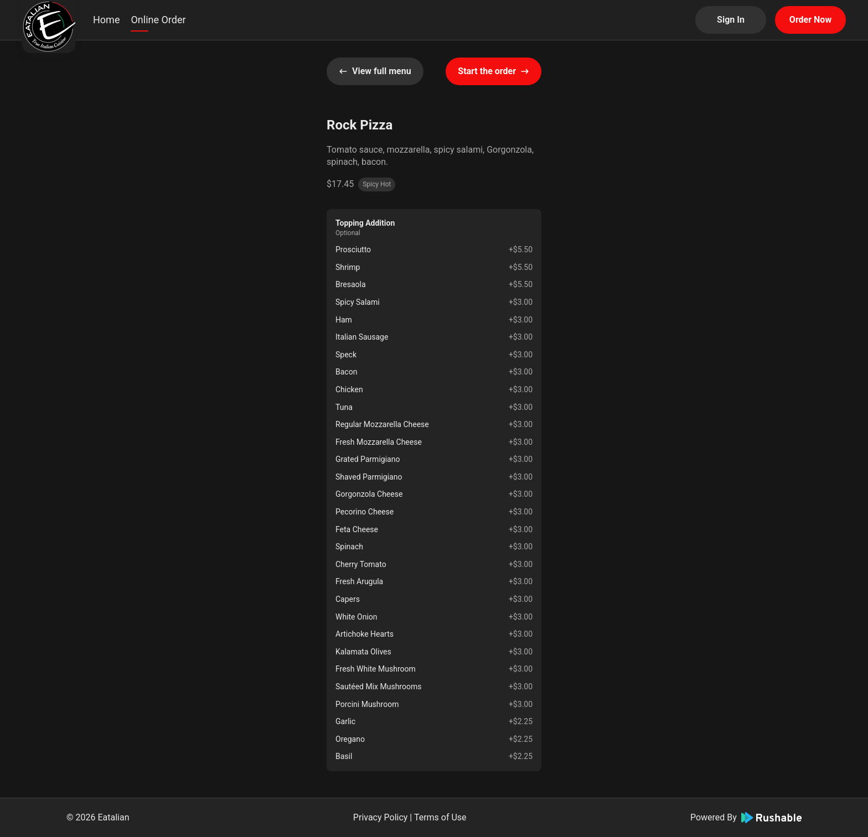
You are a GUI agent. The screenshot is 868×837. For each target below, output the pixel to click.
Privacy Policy (380, 817)
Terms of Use (440, 817)
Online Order (158, 19)
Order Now (810, 19)
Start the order (493, 71)
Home (106, 19)
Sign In (731, 19)
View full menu (375, 71)
